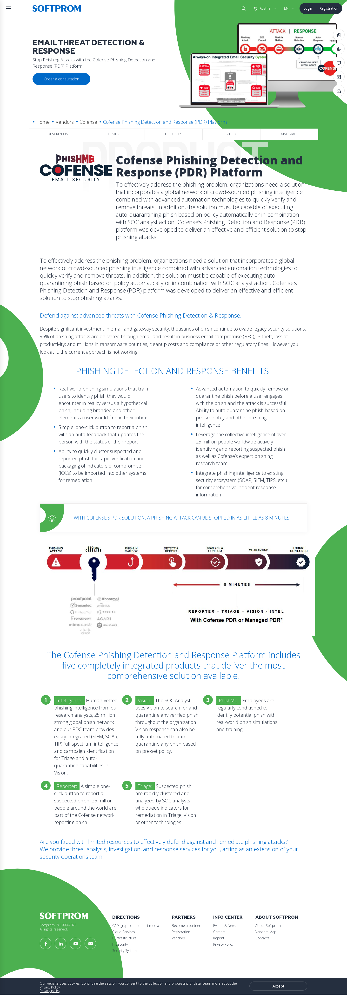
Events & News (224, 925)
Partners (184, 917)
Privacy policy (50, 990)
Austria (264, 8)
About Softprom (276, 917)
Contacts (262, 938)
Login (307, 8)
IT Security (120, 944)
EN (286, 8)
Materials (289, 134)
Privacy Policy (223, 944)
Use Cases (173, 134)
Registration (329, 8)
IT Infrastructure (124, 938)
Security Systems (125, 950)
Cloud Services (123, 932)
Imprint (218, 938)
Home (43, 122)
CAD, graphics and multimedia (135, 925)
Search (243, 8)
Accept (278, 986)
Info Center (228, 917)
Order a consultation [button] (61, 79)
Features (115, 134)
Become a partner (186, 925)
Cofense (88, 122)
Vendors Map (265, 932)
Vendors (65, 122)
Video (231, 134)
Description (58, 134)
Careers (219, 932)
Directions (126, 917)
